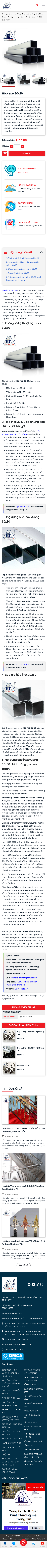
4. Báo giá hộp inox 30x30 (17, 273)
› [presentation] (45, 79)
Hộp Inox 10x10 (22, 507)
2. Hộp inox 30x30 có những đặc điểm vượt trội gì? (22, 263)
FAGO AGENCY (38, 1539)
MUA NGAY (27, 153)
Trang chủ (6, 14)
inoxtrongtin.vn (21, 989)
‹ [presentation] (2, 79)
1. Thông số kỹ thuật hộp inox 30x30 (22, 258)
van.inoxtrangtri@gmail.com (24, 978)
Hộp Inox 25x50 (22, 664)
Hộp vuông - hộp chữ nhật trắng (22, 17)
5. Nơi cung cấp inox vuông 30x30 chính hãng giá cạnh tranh (23, 278)
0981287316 (23, 172)
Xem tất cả (23, 1265)
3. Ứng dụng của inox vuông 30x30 (21, 269)
